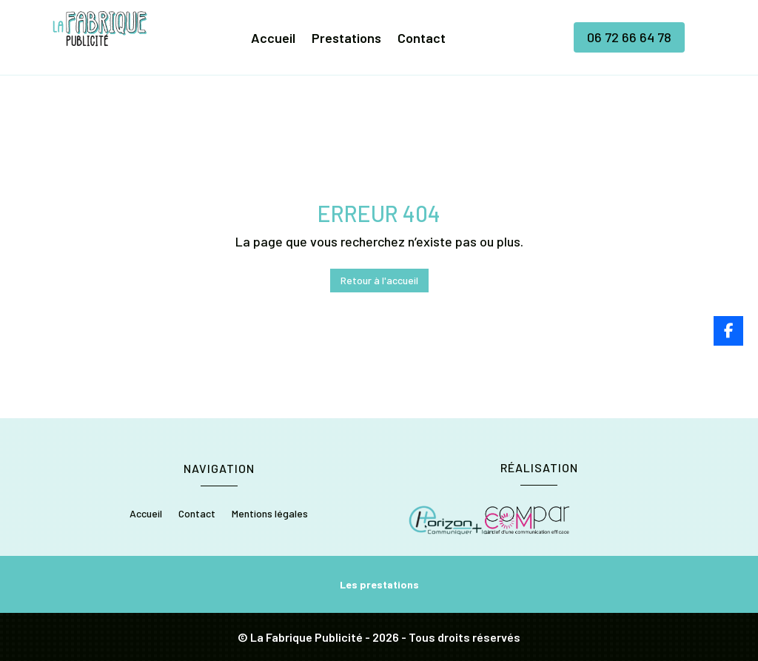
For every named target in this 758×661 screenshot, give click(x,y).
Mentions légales (270, 514)
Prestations (346, 39)
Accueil (273, 39)
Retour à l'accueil (379, 280)
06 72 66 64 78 (629, 37)
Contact (422, 39)
